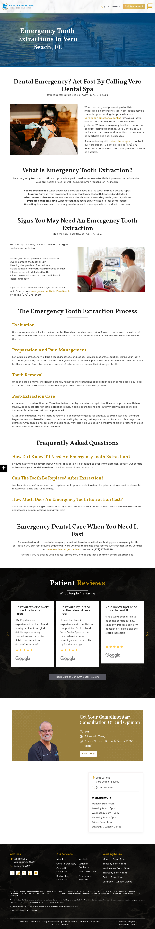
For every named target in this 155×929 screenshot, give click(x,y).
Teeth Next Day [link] (87, 871)
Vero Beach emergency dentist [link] (103, 118)
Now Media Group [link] (127, 924)
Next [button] (147, 634)
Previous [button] (7, 634)
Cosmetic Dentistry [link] (61, 870)
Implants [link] (83, 859)
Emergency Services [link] (85, 877)
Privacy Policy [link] (70, 921)
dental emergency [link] (122, 141)
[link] (3, 468)
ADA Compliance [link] (60, 924)
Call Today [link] (88, 753)
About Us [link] (61, 859)
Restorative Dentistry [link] (62, 877)
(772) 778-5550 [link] (110, 6)
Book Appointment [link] (134, 6)
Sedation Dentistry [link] (84, 865)
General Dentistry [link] (66, 863)
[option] (32, 634)
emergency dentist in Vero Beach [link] (50, 291)
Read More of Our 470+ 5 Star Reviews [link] (77, 677)
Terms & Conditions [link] (90, 921)
